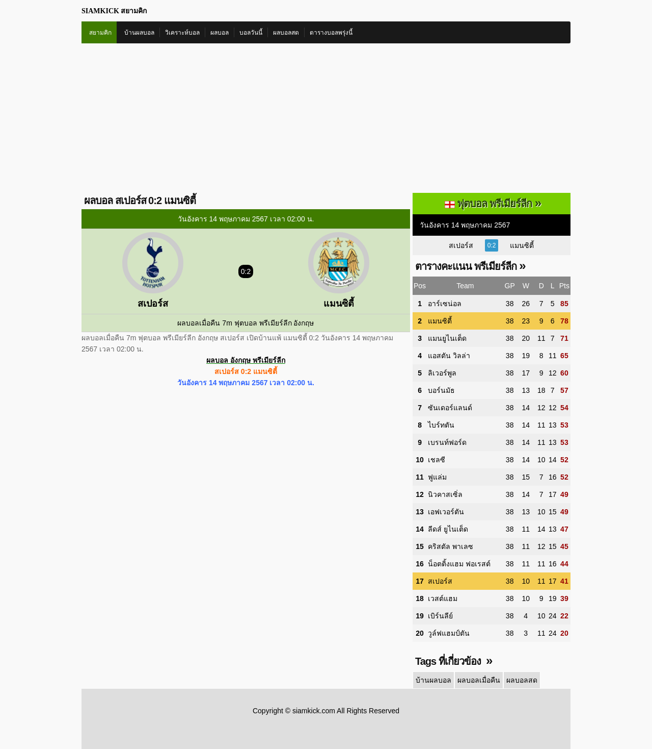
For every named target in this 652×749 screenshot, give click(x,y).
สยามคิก (100, 32)
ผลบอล (219, 32)
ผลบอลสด (286, 32)
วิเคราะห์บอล (182, 32)
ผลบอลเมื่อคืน (478, 680)
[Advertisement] (326, 119)
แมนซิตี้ (522, 245)
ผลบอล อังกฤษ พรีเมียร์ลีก (245, 360)
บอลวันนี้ (250, 32)
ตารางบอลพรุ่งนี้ (331, 32)
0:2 (491, 245)
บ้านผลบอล (139, 32)
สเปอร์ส (461, 245)
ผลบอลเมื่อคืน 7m (204, 323)
